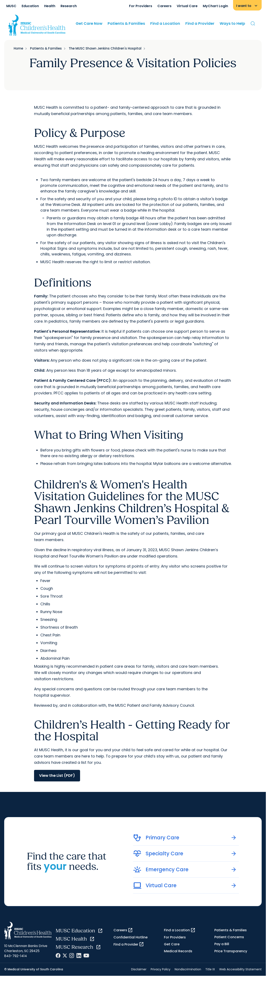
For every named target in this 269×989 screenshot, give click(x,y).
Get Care (171, 944)
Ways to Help (232, 23)
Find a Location (165, 23)
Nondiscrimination (188, 969)
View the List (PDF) (57, 775)
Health (49, 6)
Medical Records (178, 951)
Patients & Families (126, 23)
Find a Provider (199, 23)
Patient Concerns (229, 937)
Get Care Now (89, 23)
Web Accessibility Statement (240, 969)
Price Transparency (230, 951)
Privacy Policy (160, 969)
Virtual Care (187, 6)
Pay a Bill (221, 944)
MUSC (11, 6)
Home (18, 48)
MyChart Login (215, 6)
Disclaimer (138, 969)
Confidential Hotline (130, 937)
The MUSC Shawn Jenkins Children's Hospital (105, 48)
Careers (164, 6)
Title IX (210, 969)
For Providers (140, 6)
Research (69, 6)
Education (30, 6)
